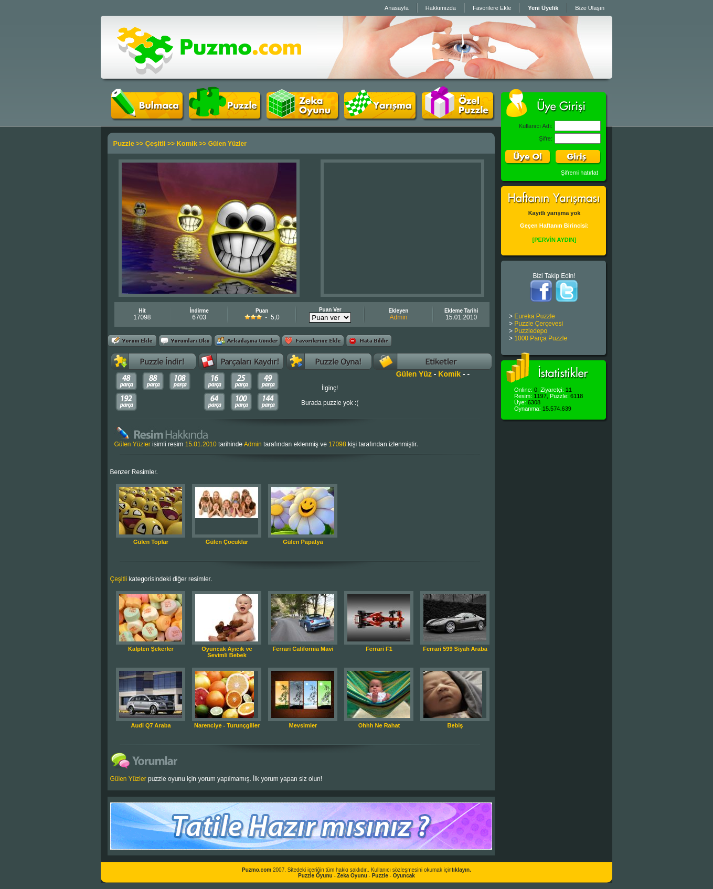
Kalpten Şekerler (151, 649)
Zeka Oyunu (352, 876)
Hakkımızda (440, 8)
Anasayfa (397, 8)
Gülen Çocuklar (227, 542)
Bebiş (455, 725)
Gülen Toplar (150, 542)
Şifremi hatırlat (579, 172)
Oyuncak (404, 876)
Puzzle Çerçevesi (538, 323)
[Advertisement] (402, 228)
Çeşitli (155, 143)
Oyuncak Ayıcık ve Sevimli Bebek (226, 652)
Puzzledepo (530, 331)
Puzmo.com (256, 870)
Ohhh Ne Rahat (379, 725)
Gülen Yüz (414, 374)
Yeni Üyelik (543, 8)
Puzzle (123, 143)
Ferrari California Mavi (302, 649)
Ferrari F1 (379, 649)
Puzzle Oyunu (315, 876)
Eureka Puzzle (534, 316)
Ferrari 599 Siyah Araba (455, 649)
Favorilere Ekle (492, 8)
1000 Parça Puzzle (540, 338)
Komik (186, 143)
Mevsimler (303, 725)
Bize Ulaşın (589, 8)
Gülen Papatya (303, 542)
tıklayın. (461, 870)
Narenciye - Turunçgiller (227, 725)
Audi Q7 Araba (151, 725)
